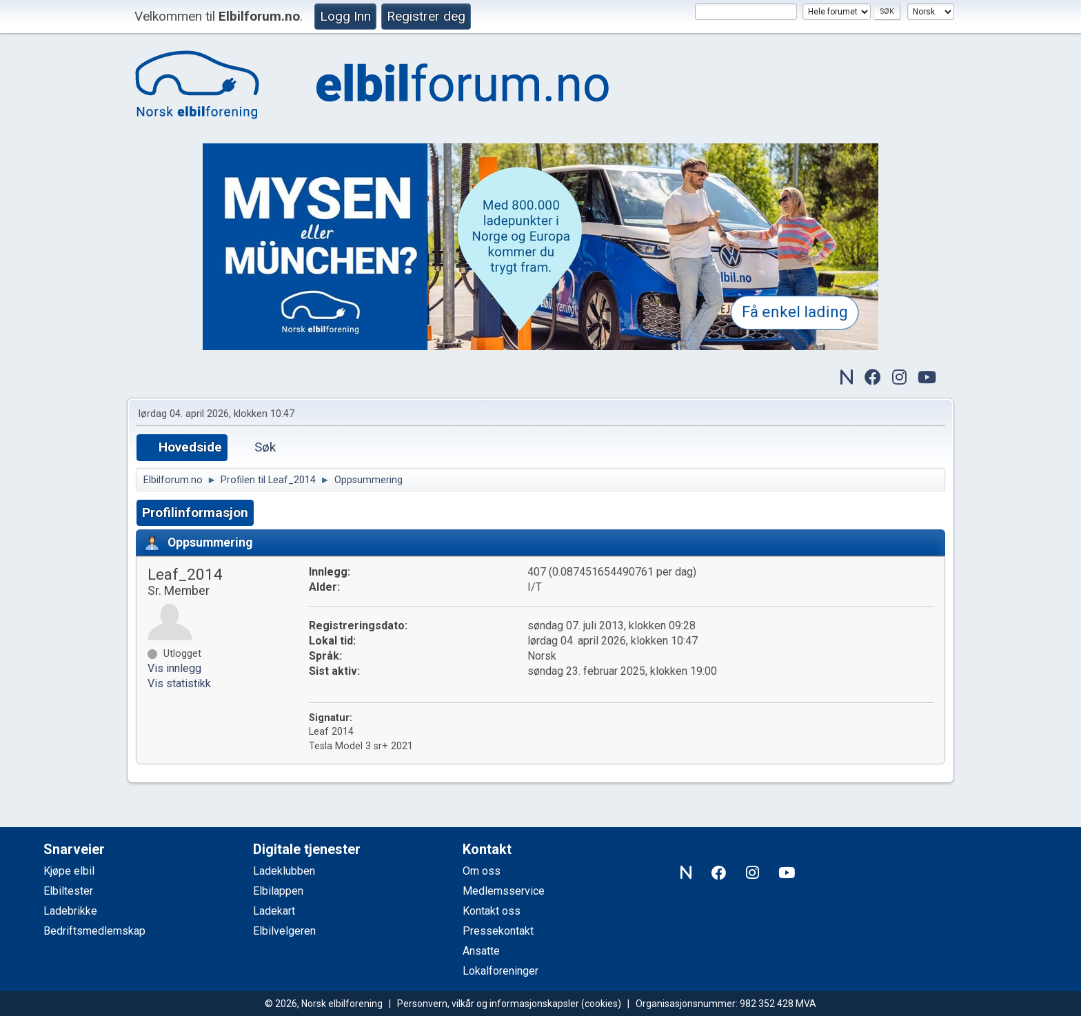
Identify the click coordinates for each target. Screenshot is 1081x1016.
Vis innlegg (174, 668)
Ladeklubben (284, 870)
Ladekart (274, 910)
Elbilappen (278, 890)
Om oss (482, 870)
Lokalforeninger (500, 970)
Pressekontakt (498, 930)
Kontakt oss (492, 910)
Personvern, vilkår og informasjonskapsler (488, 1003)
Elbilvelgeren (284, 930)
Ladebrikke (70, 910)
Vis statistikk (179, 683)
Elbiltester (68, 890)
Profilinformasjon (195, 512)
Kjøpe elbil (68, 870)
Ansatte (481, 950)
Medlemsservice (504, 890)
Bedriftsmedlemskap (94, 930)
